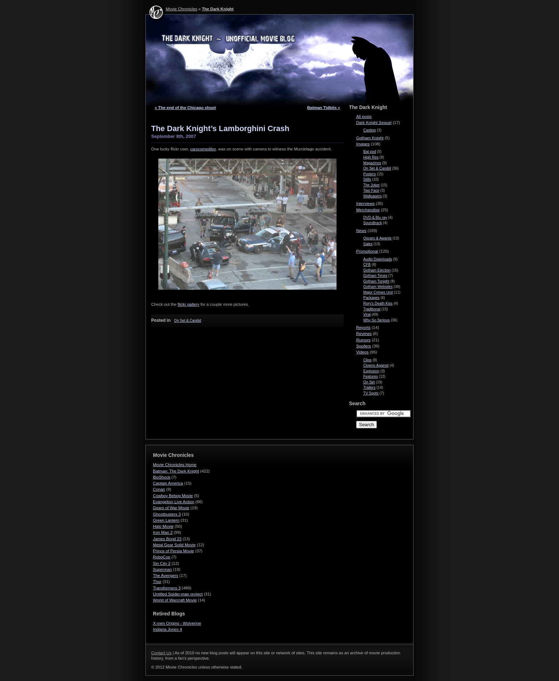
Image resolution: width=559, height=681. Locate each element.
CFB (367, 265)
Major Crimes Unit (378, 292)
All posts (364, 116)
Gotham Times (375, 276)
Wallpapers (372, 196)
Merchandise (368, 210)
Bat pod (369, 152)
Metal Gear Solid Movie (174, 545)
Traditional (371, 309)
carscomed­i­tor (203, 149)
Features (370, 376)
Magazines (372, 163)
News (361, 230)
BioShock (161, 477)
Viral (367, 314)
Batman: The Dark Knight (176, 471)
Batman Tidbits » (323, 107)
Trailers (369, 387)
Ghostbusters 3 (167, 514)
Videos (362, 352)
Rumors (363, 340)
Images (363, 144)
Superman (162, 569)
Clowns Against (376, 365)
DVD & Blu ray (375, 218)
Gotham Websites (378, 287)
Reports (363, 327)
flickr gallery (188, 304)
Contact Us (161, 653)
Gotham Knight (370, 138)
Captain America (168, 483)
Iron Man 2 (163, 532)
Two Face (371, 190)
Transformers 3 (167, 588)
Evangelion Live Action (173, 502)
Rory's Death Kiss (378, 303)
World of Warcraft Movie (175, 600)
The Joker (371, 185)
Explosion (371, 371)
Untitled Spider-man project (178, 594)
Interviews (365, 203)
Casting (369, 130)
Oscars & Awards (377, 238)
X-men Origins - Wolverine (177, 623)
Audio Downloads (377, 259)
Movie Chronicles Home (174, 465)
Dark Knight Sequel (373, 122)
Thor (157, 581)
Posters (369, 174)
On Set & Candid (187, 321)
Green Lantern (166, 520)
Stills (367, 179)
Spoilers (363, 346)
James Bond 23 (167, 539)
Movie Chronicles (181, 9)
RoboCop (161, 557)
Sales (368, 244)
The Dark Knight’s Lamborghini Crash (220, 128)
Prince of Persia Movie (173, 551)
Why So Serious (376, 320)
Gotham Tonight (376, 281)
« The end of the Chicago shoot (185, 107)
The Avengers (165, 575)
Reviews (364, 333)
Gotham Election (377, 270)
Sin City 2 (161, 563)
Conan (159, 489)
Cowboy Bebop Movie (173, 496)
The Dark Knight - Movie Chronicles (279, 60)
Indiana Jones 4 (167, 629)
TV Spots (371, 393)
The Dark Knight (218, 9)
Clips (367, 360)
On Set (369, 382)
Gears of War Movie (171, 508)
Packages (371, 298)
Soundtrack (372, 223)
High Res (371, 157)
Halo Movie (163, 526)
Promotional (367, 251)
